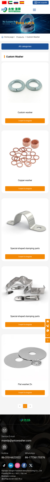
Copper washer (25, 180)
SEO (17, 473)
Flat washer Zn (25, 384)
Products (20, 37)
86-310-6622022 (11, 457)
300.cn (10, 473)
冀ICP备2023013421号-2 (11, 479)
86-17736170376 (35, 457)
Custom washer (25, 112)
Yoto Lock (25, 23)
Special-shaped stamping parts (25, 248)
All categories (25, 46)
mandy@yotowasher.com (16, 440)
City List (24, 473)
